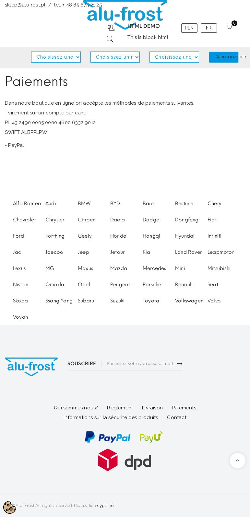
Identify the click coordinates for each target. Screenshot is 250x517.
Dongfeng (187, 220)
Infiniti (215, 236)
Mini (180, 268)
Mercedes (154, 268)
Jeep (83, 252)
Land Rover (188, 252)
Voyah (20, 317)
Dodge (151, 220)
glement (122, 408)
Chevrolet (24, 220)
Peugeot (120, 285)
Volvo (214, 301)
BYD (115, 203)
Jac (17, 252)
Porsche (152, 285)
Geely (85, 236)
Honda (118, 236)
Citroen (86, 220)
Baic (148, 203)
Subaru (86, 301)
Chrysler (55, 220)
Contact (176, 417)
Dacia (117, 220)
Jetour (117, 252)
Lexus (19, 268)
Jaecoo (54, 252)
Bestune (184, 203)
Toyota (151, 301)
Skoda (20, 301)
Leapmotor (221, 252)
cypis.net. (106, 505)
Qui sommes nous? (76, 408)
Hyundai (185, 236)
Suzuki (117, 301)
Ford (18, 236)
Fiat (212, 220)
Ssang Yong (59, 301)
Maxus (85, 268)
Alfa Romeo (27, 203)
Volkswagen (189, 301)
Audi (50, 203)
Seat (213, 285)
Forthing (55, 236)
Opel (84, 285)
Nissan (20, 285)
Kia (146, 252)
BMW (84, 203)
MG (49, 268)
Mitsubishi (219, 268)
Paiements (184, 408)
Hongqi (151, 236)
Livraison (152, 408)
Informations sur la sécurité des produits (111, 417)
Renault (184, 285)
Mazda (118, 268)
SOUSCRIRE (81, 364)
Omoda (54, 285)
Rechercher (227, 57)
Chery (214, 203)
